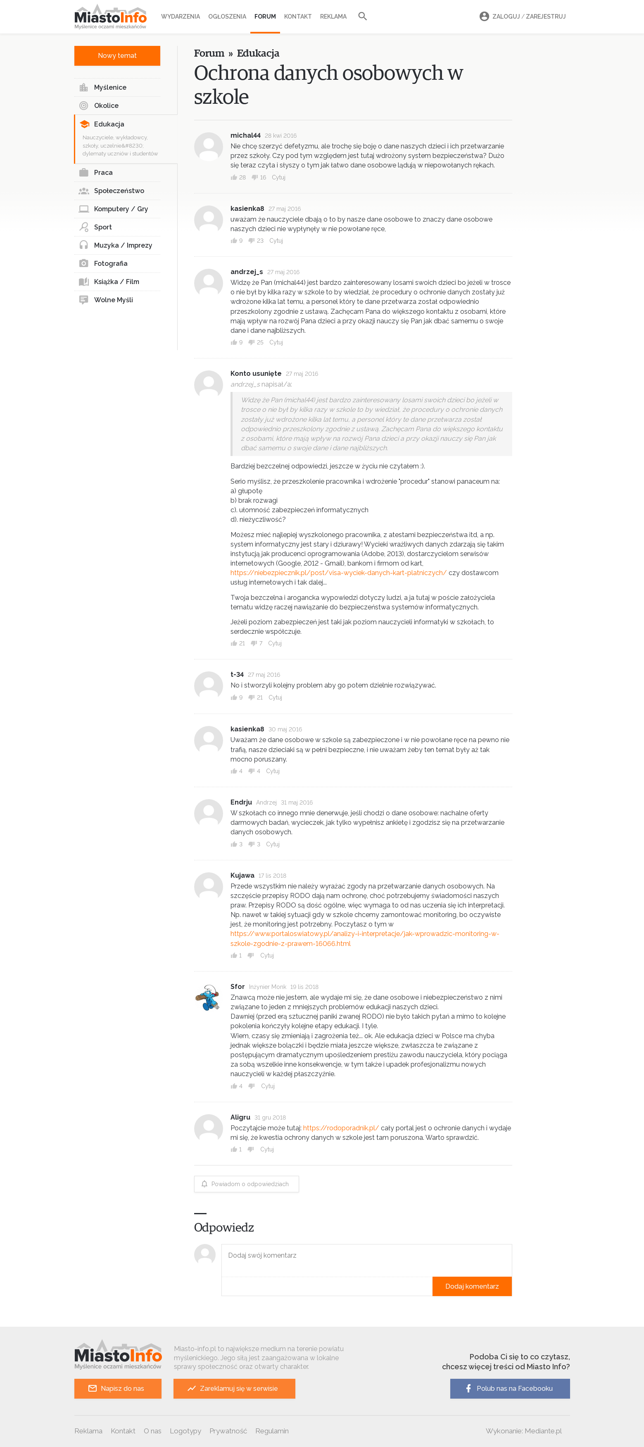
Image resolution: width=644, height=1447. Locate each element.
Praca (95, 173)
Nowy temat (117, 56)
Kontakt (298, 16)
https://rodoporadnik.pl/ (341, 1128)
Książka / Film (108, 282)
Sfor (238, 987)
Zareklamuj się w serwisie (232, 1388)
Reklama (333, 16)
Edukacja (101, 124)
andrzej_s (247, 272)
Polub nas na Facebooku (508, 1388)
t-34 (237, 674)
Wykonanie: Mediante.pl (524, 1431)
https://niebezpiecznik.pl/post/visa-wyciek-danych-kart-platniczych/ (339, 573)
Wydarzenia (180, 16)
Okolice (98, 106)
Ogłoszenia (227, 16)
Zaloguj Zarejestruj (521, 17)
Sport (95, 227)
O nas (153, 1431)
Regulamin (272, 1431)
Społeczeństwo (111, 191)
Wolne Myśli (105, 300)
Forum (265, 16)
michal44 (246, 135)
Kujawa (242, 875)
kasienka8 (247, 209)
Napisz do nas (116, 1388)
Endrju (241, 802)
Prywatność (228, 1431)
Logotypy (185, 1431)
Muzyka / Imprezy (115, 245)
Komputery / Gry (113, 209)
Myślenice (102, 87)
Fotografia (103, 264)
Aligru (240, 1117)
